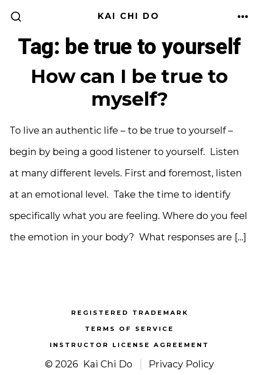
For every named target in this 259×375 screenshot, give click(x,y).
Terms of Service (129, 328)
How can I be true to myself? (129, 87)
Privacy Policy (181, 364)
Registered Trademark (129, 312)
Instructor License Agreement (129, 344)
